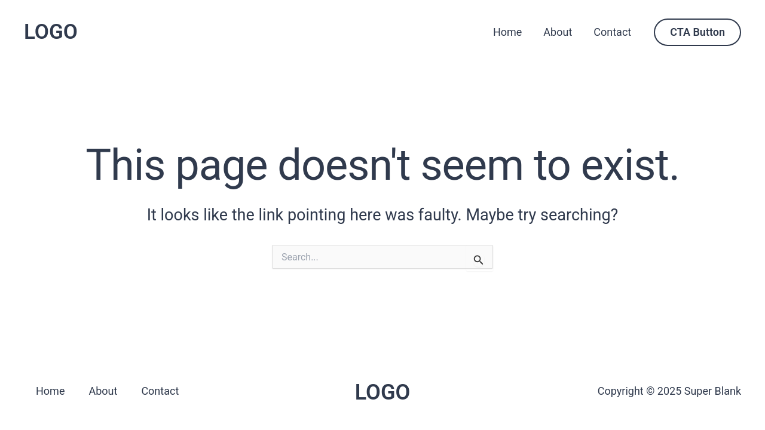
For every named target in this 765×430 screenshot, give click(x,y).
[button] (697, 32)
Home (507, 32)
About (557, 32)
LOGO (51, 32)
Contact (612, 32)
